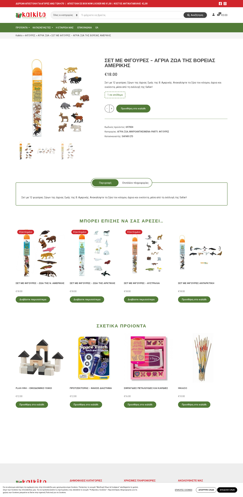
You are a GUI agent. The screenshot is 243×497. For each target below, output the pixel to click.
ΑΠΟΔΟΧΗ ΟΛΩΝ (227, 490)
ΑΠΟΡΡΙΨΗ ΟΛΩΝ (206, 490)
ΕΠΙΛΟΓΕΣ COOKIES (183, 490)
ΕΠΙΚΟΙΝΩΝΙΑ (84, 27)
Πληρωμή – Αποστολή (136, 458)
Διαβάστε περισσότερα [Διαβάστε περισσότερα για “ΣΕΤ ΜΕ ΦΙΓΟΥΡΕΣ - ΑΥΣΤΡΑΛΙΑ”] (141, 299)
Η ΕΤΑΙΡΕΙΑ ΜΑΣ (65, 27)
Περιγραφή (105, 182)
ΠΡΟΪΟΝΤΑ (22, 27)
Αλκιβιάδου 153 (25, 470)
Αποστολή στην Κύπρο (137, 462)
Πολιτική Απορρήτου (136, 449)
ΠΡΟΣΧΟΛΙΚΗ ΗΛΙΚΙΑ (82, 453)
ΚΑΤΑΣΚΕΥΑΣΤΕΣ (42, 27)
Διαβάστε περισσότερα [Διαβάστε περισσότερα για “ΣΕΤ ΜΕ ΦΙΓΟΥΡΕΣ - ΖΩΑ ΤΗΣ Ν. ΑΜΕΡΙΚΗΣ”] (32, 299)
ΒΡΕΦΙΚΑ (75, 462)
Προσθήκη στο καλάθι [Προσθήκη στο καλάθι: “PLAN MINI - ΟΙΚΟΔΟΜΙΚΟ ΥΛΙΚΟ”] (31, 404)
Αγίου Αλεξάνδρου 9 (27, 455)
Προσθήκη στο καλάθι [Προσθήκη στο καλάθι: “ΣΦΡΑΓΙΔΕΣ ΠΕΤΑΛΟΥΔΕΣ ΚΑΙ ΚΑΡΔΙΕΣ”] (140, 404)
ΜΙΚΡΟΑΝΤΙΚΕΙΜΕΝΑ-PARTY (143, 131)
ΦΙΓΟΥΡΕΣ (30, 35)
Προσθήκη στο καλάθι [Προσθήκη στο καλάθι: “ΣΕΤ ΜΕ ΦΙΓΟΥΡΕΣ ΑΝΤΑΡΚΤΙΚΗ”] (194, 299)
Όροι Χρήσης (131, 453)
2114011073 (23, 459)
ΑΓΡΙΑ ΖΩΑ (43, 35)
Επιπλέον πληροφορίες (135, 182)
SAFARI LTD (127, 136)
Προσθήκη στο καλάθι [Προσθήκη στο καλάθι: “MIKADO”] (194, 404)
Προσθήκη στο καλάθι (133, 108)
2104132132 (23, 474)
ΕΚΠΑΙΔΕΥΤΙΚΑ (78, 449)
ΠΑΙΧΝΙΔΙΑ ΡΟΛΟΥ (80, 458)
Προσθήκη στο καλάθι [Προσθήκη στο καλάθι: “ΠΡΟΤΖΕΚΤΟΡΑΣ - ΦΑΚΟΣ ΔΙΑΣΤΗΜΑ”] (86, 404)
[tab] (105, 182)
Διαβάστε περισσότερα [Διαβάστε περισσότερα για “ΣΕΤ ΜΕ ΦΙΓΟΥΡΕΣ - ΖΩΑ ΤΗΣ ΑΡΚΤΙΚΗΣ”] (87, 299)
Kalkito (19, 35)
